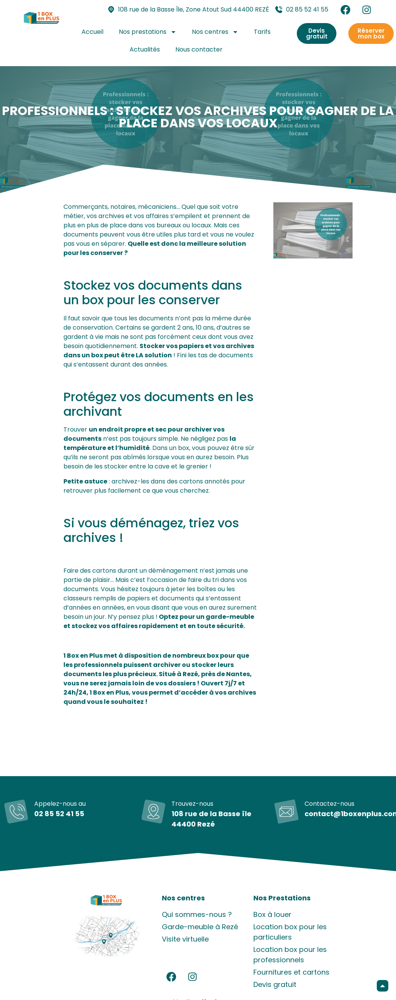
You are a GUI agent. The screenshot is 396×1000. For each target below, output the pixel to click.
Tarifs (262, 31)
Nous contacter (199, 49)
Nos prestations (147, 32)
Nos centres (215, 32)
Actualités (145, 49)
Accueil (92, 31)
